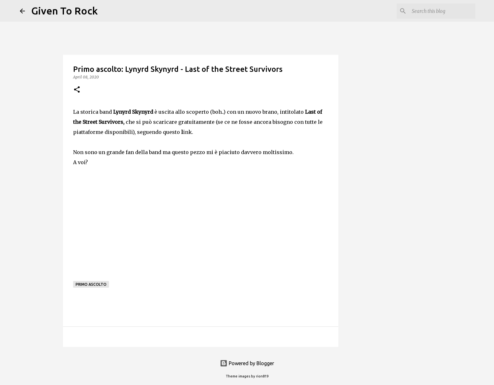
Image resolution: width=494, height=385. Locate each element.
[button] (77, 90)
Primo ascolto (91, 284)
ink (186, 132)
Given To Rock (64, 10)
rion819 (262, 376)
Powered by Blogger (247, 363)
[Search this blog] (442, 11)
